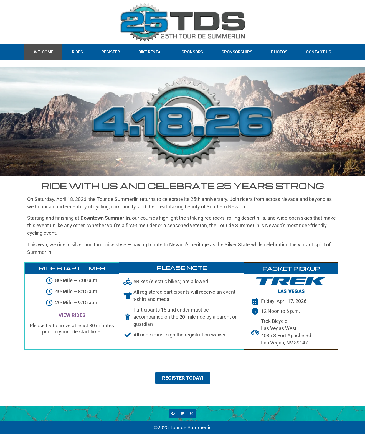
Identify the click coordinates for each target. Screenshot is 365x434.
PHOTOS (279, 52)
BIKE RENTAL (150, 52)
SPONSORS (192, 52)
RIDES (77, 52)
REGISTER (111, 52)
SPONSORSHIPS (237, 52)
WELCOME (43, 52)
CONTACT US (318, 52)
